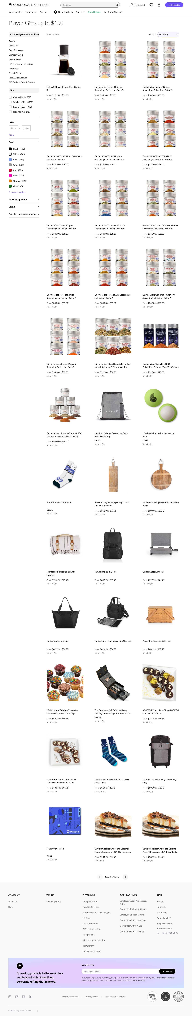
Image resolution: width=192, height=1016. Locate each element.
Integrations (88, 934)
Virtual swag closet (92, 951)
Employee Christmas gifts (132, 914)
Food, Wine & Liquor (18, 78)
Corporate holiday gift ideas (133, 909)
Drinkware (14, 68)
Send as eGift (19, 102)
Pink (15, 175)
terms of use (129, 977)
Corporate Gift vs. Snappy (132, 931)
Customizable (19, 97)
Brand (12, 206)
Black (15, 149)
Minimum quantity (18, 199)
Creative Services (91, 907)
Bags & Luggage (16, 50)
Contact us (162, 912)
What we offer (15, 12)
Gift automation (90, 923)
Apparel (12, 41)
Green (16, 186)
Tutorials (161, 907)
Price (11, 121)
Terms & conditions (69, 996)
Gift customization (91, 929)
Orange (16, 181)
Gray (15, 165)
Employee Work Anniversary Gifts (133, 902)
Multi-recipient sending (94, 940)
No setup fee (19, 111)
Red (15, 170)
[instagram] (16, 996)
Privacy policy (92, 996)
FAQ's (160, 901)
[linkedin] (30, 996)
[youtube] (9, 996)
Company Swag (16, 55)
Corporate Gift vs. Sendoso (133, 920)
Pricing (43, 12)
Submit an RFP (164, 918)
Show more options (17, 192)
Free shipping (19, 107)
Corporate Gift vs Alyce (131, 925)
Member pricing (53, 901)
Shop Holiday (94, 12)
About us (12, 901)
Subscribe (167, 971)
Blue (15, 159)
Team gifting (88, 945)
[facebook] (23, 996)
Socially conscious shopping (22, 214)
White (16, 154)
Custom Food (15, 59)
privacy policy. (145, 977)
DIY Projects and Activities (21, 64)
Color (11, 142)
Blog (10, 907)
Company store (90, 901)
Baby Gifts (14, 45)
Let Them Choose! (113, 12)
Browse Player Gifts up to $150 (24, 34)
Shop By (80, 12)
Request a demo (164, 923)
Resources (31, 12)
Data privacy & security (115, 996)
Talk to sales (174, 4)
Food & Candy (15, 73)
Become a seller (164, 928)
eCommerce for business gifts (97, 912)
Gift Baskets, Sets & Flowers (22, 82)
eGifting (86, 918)
